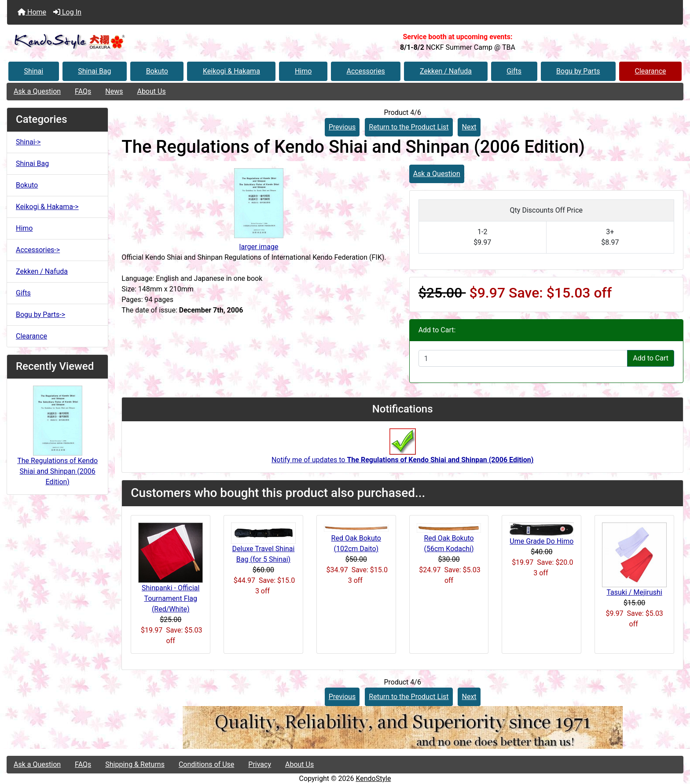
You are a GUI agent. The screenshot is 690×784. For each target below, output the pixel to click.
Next (469, 127)
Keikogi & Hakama (231, 71)
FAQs (83, 91)
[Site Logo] (120, 42)
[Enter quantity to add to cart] (523, 358)
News (114, 91)
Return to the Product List (408, 127)
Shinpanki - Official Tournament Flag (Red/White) (170, 598)
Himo (303, 71)
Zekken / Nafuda (446, 71)
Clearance (650, 71)
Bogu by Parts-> (40, 314)
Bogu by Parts (578, 71)
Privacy (259, 764)
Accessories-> (38, 250)
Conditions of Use (206, 764)
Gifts (513, 71)
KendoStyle (373, 778)
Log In (67, 12)
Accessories (366, 71)
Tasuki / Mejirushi (634, 592)
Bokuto (157, 71)
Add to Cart (650, 358)
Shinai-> (28, 142)
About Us (151, 91)
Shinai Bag (94, 71)
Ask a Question (37, 91)
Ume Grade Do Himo (541, 541)
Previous (342, 127)
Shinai (34, 71)
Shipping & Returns (135, 764)
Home (32, 12)
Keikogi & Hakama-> (47, 206)
